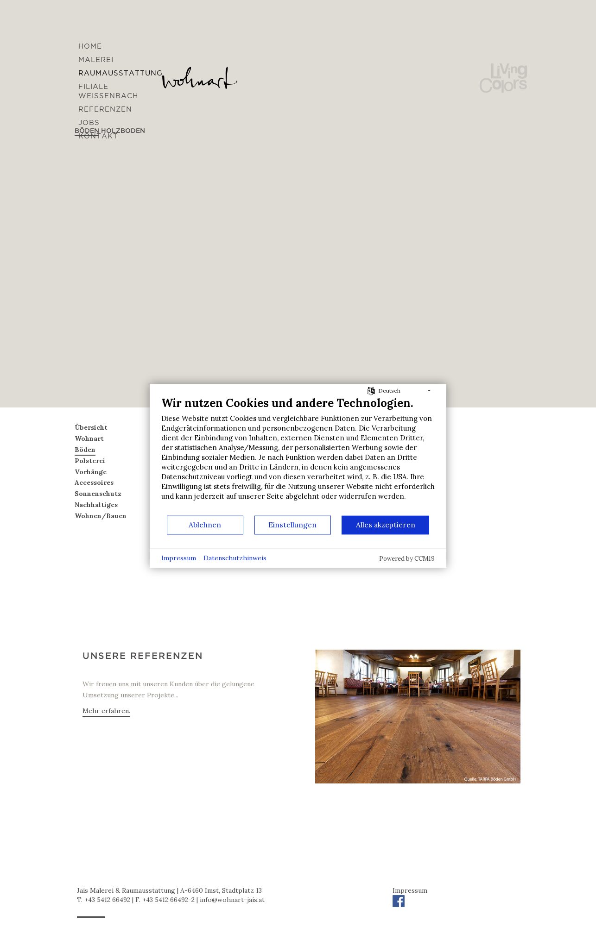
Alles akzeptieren (385, 524)
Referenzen (105, 109)
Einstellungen (292, 524)
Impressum (410, 890)
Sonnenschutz (98, 493)
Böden (85, 449)
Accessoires (94, 482)
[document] (298, 455)
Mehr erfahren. (106, 711)
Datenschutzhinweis (234, 558)
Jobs (89, 122)
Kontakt (98, 136)
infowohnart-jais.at (232, 900)
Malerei (96, 59)
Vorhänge (91, 472)
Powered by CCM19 (407, 559)
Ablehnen (205, 524)
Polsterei (90, 461)
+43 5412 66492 (107, 900)
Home (90, 46)
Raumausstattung (120, 73)
